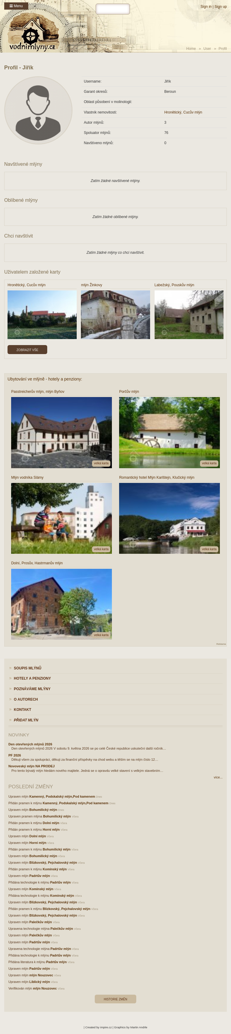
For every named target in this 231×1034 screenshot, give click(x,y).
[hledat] (113, 9)
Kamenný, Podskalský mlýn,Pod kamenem (62, 796)
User (207, 49)
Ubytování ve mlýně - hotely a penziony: (45, 379)
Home (191, 49)
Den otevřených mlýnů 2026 (30, 744)
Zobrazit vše (27, 350)
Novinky (18, 734)
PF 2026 (14, 755)
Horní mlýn (51, 829)
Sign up (220, 7)
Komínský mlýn (55, 869)
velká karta (101, 463)
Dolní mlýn (51, 823)
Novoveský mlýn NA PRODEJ (31, 766)
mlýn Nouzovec (41, 975)
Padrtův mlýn (39, 876)
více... (218, 777)
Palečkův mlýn (40, 922)
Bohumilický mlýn (43, 809)
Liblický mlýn (39, 982)
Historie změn (115, 999)
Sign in (206, 7)
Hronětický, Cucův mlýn (183, 112)
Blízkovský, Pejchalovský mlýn (53, 862)
